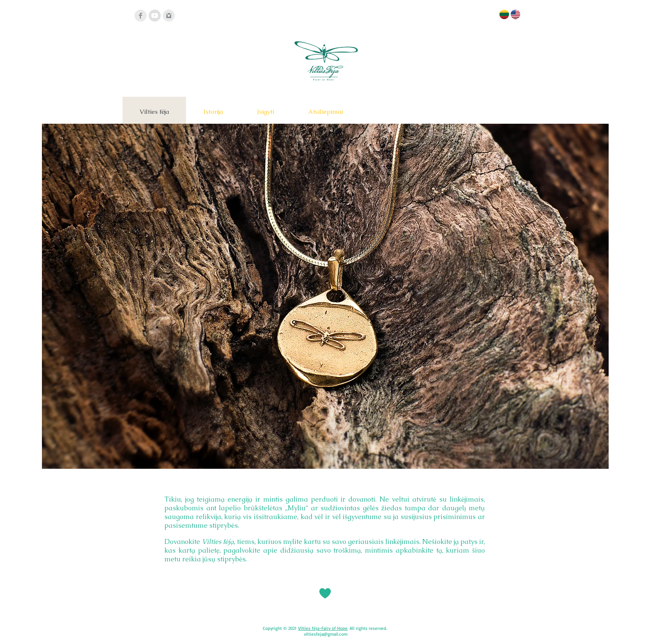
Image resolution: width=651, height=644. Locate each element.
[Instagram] (169, 16)
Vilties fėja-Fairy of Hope (323, 628)
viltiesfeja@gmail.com (326, 634)
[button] (325, 296)
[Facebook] (141, 16)
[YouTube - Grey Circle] (155, 16)
